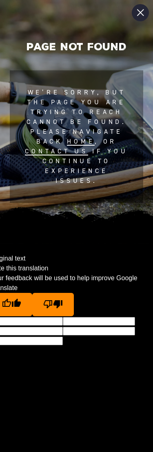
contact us (56, 151)
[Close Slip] (140, 12)
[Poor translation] (53, 304)
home (81, 141)
